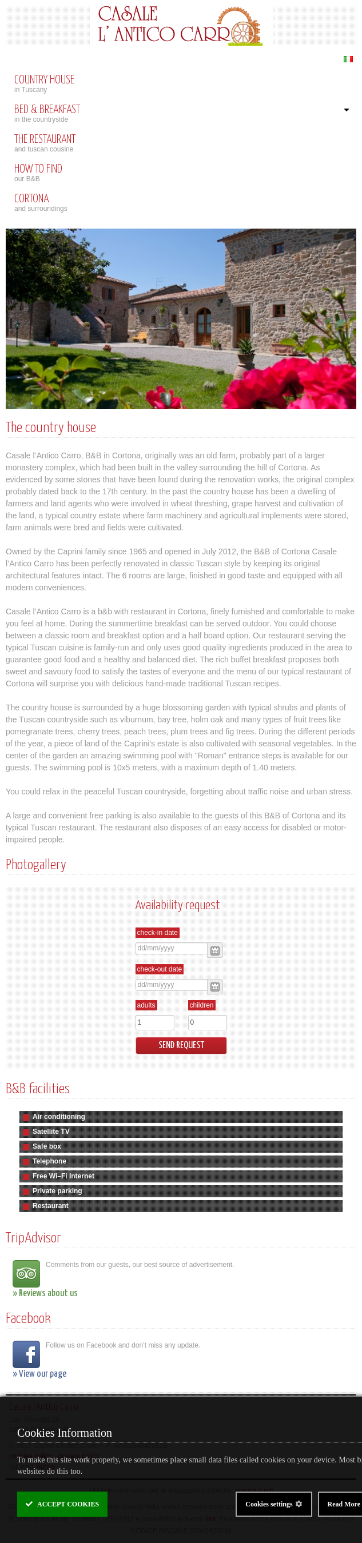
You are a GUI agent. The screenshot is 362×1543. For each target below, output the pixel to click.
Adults (146, 1005)
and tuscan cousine (181, 143)
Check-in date (157, 933)
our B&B (181, 173)
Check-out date (159, 969)
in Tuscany (181, 84)
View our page (42, 1374)
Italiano (348, 59)
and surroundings (181, 203)
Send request (181, 1045)
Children (202, 1005)
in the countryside (176, 113)
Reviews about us (48, 1293)
